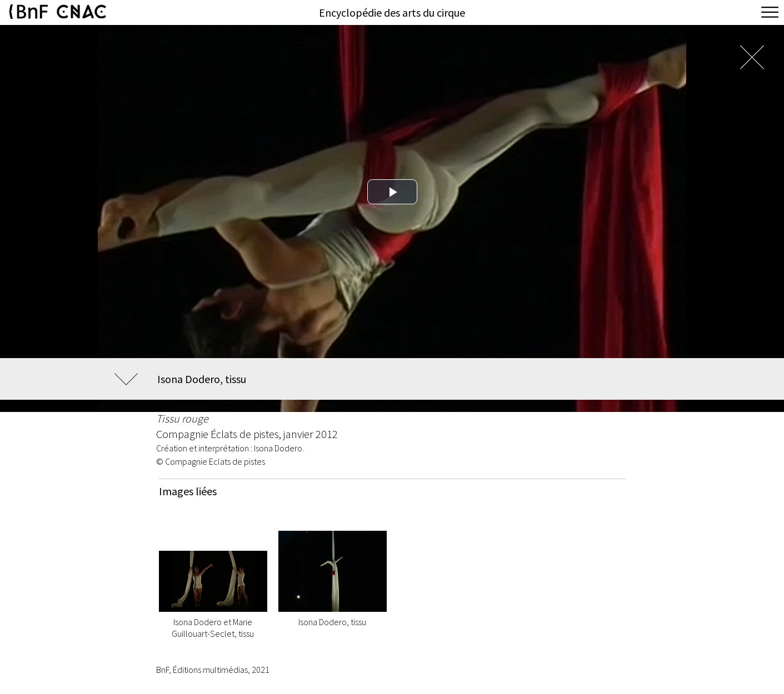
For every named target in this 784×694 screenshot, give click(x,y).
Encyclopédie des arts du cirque (392, 12)
